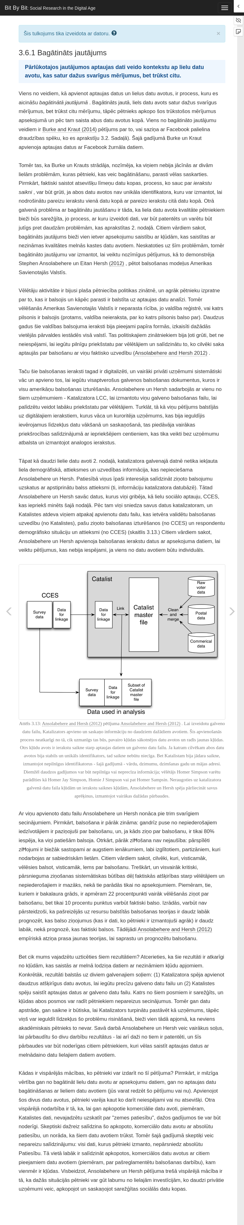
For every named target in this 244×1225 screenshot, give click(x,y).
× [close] (218, 33)
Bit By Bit (50, 8)
